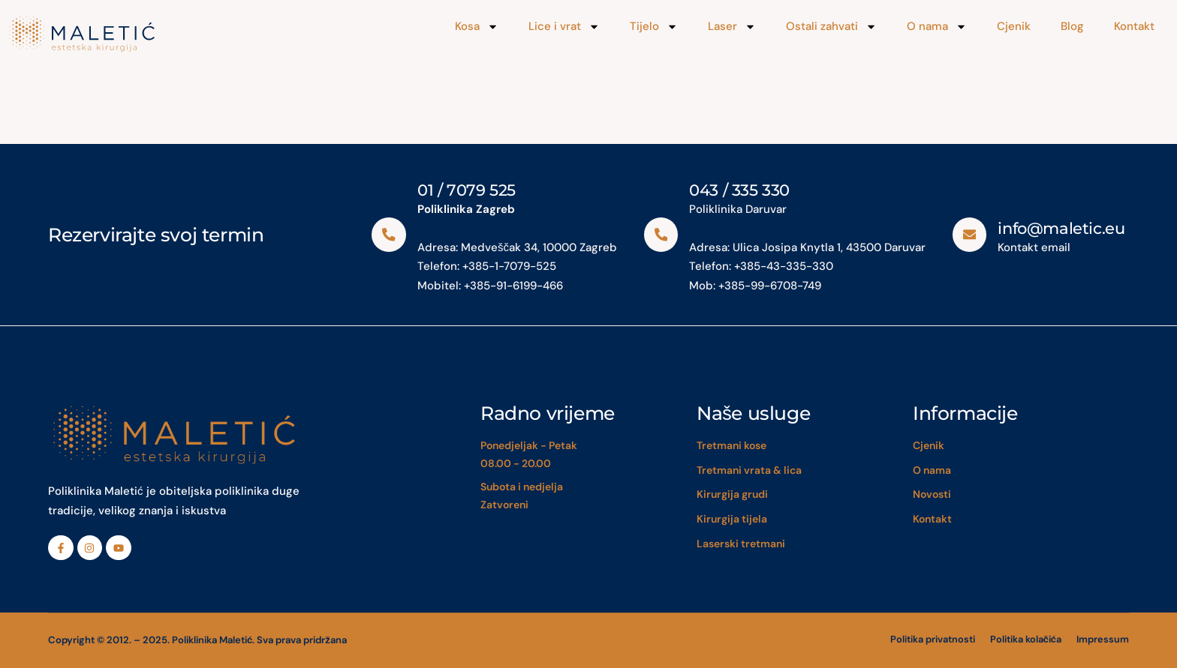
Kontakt (1134, 26)
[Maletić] (153, 34)
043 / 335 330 (739, 190)
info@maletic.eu (1061, 228)
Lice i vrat (564, 26)
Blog (1072, 26)
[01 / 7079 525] (389, 234)
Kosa (476, 26)
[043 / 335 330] (660, 234)
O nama (937, 26)
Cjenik (1014, 26)
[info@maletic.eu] (970, 234)
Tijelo (654, 26)
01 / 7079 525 (466, 190)
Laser (732, 26)
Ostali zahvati (831, 26)
